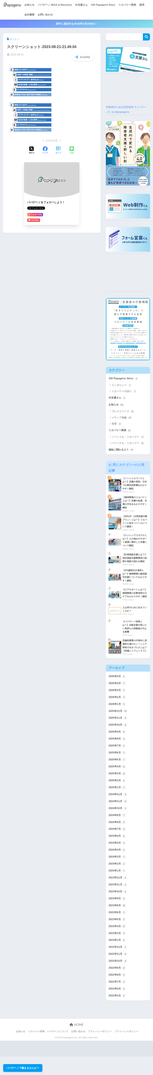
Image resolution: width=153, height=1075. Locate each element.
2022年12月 (118, 965)
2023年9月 (117, 915)
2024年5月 (117, 859)
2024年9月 (117, 830)
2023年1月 (117, 958)
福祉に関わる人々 (122, 450)
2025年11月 (118, 732)
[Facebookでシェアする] (45, 148)
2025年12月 (118, 724)
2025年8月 (117, 753)
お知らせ (29, 4)
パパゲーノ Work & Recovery (55, 4)
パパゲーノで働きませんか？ (22, 1068)
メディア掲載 (122, 418)
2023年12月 (118, 894)
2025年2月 (117, 795)
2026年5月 (117, 689)
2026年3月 (117, 703)
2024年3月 (117, 873)
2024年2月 (117, 880)
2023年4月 (117, 943)
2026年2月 (117, 710)
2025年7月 (117, 760)
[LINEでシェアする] (71, 148)
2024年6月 (117, 852)
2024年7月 (117, 845)
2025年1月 (117, 802)
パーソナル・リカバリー (128, 444)
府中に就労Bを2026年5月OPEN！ (76, 23)
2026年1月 (117, 717)
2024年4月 (117, 866)
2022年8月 (117, 993)
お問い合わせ (45, 14)
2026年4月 (117, 696)
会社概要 (29, 14)
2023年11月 (118, 901)
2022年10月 (118, 979)
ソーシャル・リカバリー (128, 437)
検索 (146, 36)
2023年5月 (117, 936)
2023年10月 (118, 908)
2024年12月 (118, 809)
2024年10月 (118, 823)
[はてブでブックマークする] (58, 148)
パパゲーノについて (58, 1050)
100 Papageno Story (103, 4)
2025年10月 (118, 739)
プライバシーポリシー (100, 1050)
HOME (76, 1043)
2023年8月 (117, 922)
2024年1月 (117, 887)
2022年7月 (117, 1000)
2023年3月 (117, 951)
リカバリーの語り (124, 391)
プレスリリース (123, 412)
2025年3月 (117, 788)
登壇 (117, 424)
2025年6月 (117, 767)
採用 (141, 4)
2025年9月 (117, 746)
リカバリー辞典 (127, 4)
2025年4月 (117, 781)
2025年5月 (117, 774)
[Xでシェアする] (32, 148)
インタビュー (122, 385)
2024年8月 (117, 838)
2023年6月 (117, 929)
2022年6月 (117, 1007)
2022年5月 (117, 1014)
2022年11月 (118, 972)
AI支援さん (81, 4)
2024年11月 (118, 816)
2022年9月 (117, 986)
